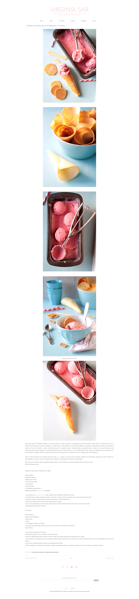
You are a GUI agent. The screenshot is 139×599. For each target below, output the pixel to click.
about (51, 20)
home (41, 20)
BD (58, 457)
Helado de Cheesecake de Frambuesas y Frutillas (46, 26)
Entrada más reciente (30, 558)
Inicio (71, 558)
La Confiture (41, 490)
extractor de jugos (40, 495)
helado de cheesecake (52, 552)
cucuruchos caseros (38, 552)
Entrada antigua (110, 558)
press (94, 20)
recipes (73, 20)
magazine (83, 20)
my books (61, 20)
